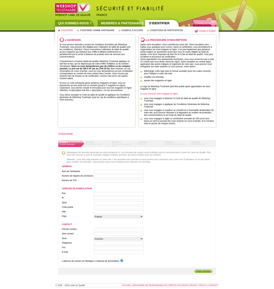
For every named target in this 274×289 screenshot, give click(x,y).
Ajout (64, 202)
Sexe (64, 238)
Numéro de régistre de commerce (77, 176)
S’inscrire (67, 30)
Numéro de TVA (69, 180)
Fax (63, 247)
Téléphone (67, 243)
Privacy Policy (198, 285)
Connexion (202, 23)
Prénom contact (69, 229)
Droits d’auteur (178, 285)
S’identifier (159, 23)
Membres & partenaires (122, 23)
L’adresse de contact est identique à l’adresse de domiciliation (90, 261)
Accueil (126, 285)
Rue (64, 193)
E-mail (65, 252)
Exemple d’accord (132, 30)
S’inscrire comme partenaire (97, 30)
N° (63, 198)
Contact (213, 285)
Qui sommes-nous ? (75, 23)
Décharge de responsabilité (150, 285)
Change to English (207, 31)
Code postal (67, 207)
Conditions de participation (166, 30)
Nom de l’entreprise (71, 171)
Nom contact (68, 233)
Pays (64, 216)
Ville (64, 211)
